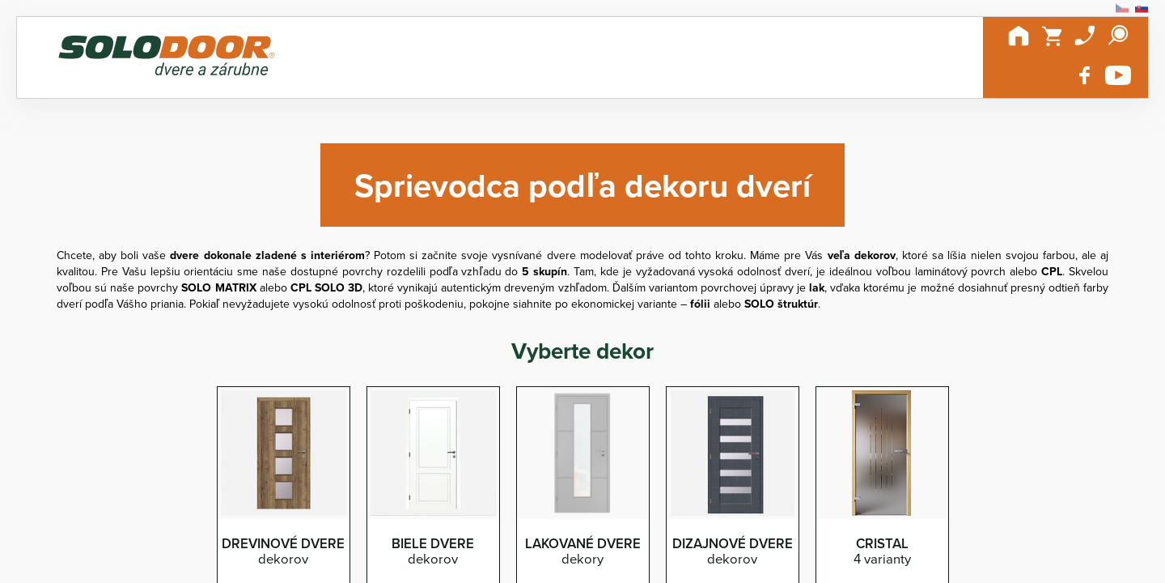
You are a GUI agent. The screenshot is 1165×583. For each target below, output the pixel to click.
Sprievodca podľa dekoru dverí (582, 185)
